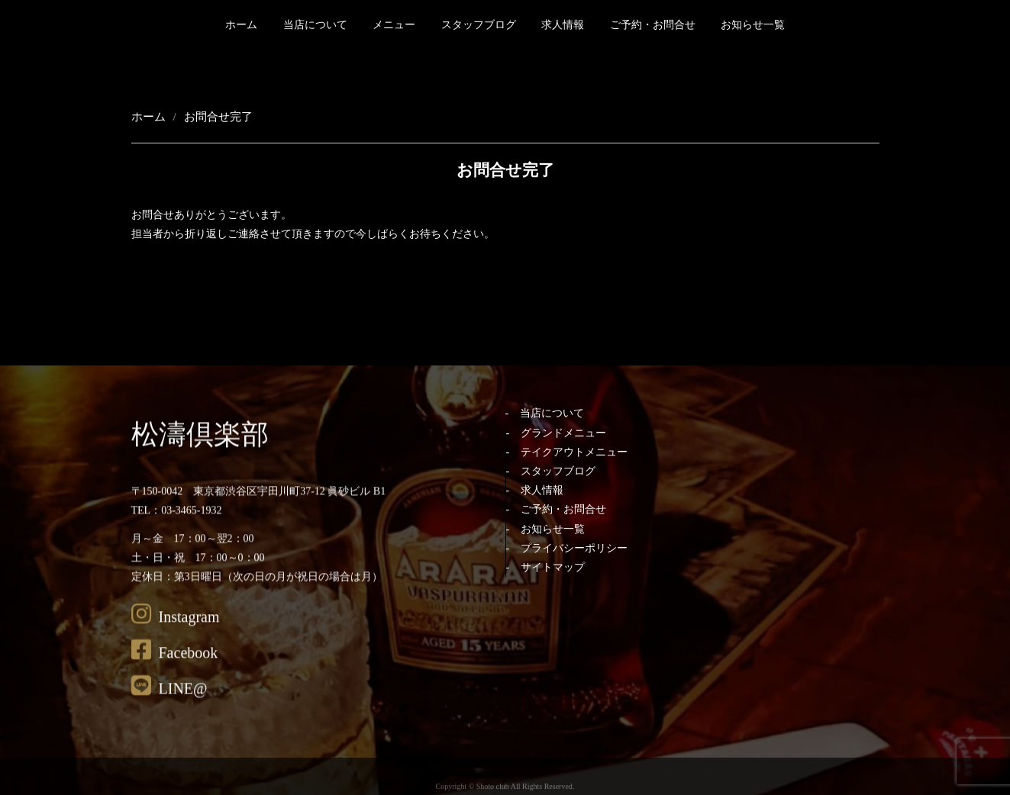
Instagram (175, 633)
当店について (315, 25)
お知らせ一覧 (753, 25)
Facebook (174, 669)
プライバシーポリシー (574, 548)
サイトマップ (553, 567)
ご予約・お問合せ (652, 25)
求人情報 (562, 25)
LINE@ (169, 705)
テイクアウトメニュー (574, 452)
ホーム (241, 25)
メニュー (394, 25)
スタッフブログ (478, 25)
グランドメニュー (563, 433)
